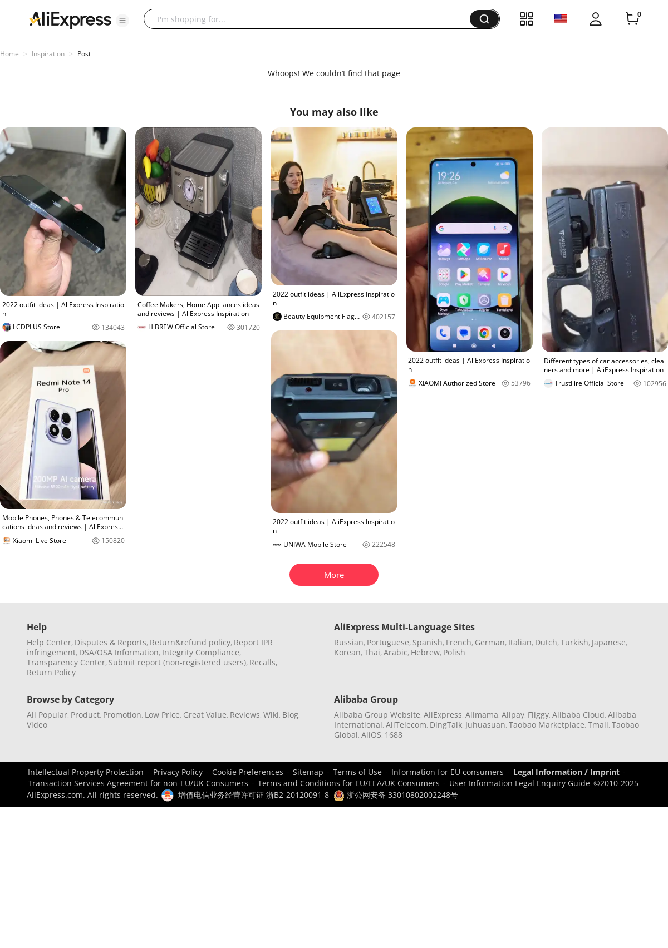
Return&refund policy (190, 642)
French (458, 642)
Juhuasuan (485, 724)
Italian (520, 642)
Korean (347, 652)
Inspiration (48, 53)
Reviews (245, 714)
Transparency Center (66, 662)
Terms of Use (357, 772)
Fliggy (538, 714)
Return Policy (51, 672)
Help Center (49, 642)
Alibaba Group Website (377, 714)
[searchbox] (311, 18)
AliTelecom (406, 724)
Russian (349, 642)
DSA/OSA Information (119, 652)
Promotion (122, 714)
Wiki (271, 714)
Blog (290, 714)
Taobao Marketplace (546, 724)
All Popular (47, 714)
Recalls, (263, 662)
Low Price (162, 714)
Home (9, 53)
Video (37, 724)
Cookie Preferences (247, 772)
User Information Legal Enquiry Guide (519, 783)
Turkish (574, 642)
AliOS (371, 734)
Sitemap (308, 772)
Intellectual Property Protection (86, 772)
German (490, 642)
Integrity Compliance (200, 652)
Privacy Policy (178, 772)
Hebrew (425, 652)
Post (84, 53)
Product (85, 714)
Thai (372, 652)
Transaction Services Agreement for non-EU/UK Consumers (138, 783)
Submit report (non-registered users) (177, 662)
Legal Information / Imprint (566, 772)
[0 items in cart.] (632, 19)
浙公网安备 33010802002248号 (395, 794)
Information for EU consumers (447, 772)
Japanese (609, 642)
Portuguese (388, 642)
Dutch (546, 642)
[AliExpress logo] (70, 19)
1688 (393, 734)
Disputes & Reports (110, 642)
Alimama (481, 714)
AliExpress (443, 714)
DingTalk (446, 724)
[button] (122, 20)
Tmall (598, 724)
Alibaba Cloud (578, 714)
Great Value (205, 714)
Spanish (427, 642)
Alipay (513, 714)
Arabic (395, 652)
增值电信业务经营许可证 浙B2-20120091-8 (253, 794)
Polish (454, 652)
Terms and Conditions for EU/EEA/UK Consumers (349, 783)
